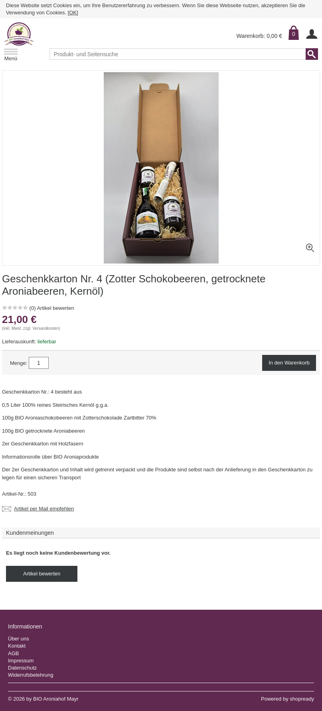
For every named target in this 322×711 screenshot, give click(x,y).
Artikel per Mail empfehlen (44, 509)
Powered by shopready (287, 699)
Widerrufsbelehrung (30, 675)
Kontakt (17, 646)
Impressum (21, 661)
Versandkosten (45, 328)
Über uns (18, 639)
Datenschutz (22, 668)
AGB (13, 653)
